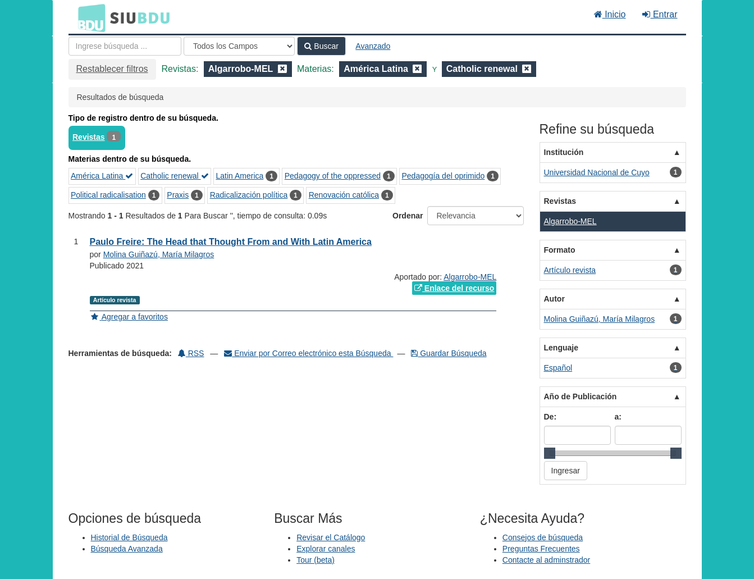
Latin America (239, 175)
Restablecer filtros (112, 69)
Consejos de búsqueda (542, 537)
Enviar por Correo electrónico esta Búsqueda (308, 353)
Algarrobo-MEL (470, 276)
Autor (554, 298)
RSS (191, 353)
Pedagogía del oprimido (443, 175)
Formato (559, 249)
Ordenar (407, 215)
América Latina (102, 175)
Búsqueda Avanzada (127, 548)
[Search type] (239, 46)
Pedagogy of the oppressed (333, 175)
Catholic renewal (174, 175)
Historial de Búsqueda (129, 537)
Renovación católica (344, 194)
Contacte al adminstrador (546, 559)
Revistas (88, 137)
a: (618, 416)
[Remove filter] (282, 69)
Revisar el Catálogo (330, 537)
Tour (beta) (315, 559)
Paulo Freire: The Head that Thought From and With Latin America (231, 242)
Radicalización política (249, 194)
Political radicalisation (108, 194)
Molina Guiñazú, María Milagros (158, 254)
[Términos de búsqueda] (124, 46)
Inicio (610, 14)
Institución (564, 152)
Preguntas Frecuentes (541, 548)
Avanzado (372, 46)
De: (550, 416)
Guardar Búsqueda (448, 353)
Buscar (321, 46)
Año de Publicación (580, 396)
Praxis (178, 194)
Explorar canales (325, 548)
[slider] (549, 453)
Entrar (659, 14)
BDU (88, 17)
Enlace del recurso (454, 288)
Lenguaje (561, 347)
